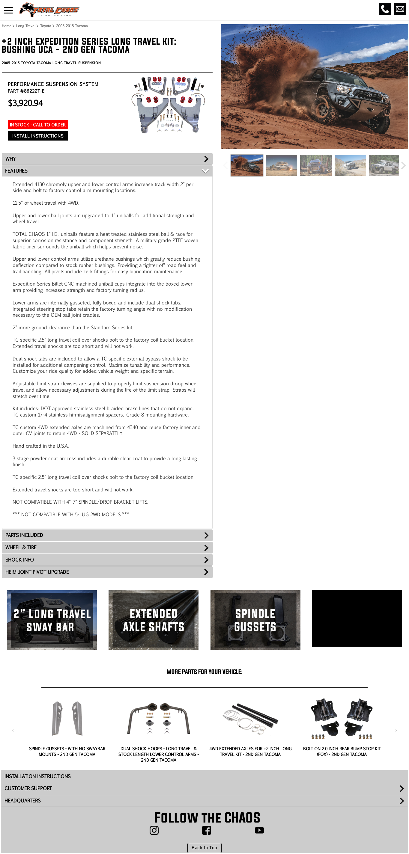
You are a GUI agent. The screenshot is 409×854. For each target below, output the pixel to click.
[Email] (400, 9)
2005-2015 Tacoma (72, 25)
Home (6, 25)
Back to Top (204, 848)
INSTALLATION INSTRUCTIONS (37, 776)
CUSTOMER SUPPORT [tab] (28, 788)
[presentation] (13, 731)
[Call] (385, 9)
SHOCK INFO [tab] (19, 559)
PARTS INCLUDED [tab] (24, 535)
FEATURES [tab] (16, 171)
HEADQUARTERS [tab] (22, 800)
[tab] (107, 572)
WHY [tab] (10, 159)
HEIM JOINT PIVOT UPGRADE (37, 572)
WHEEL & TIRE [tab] (21, 547)
